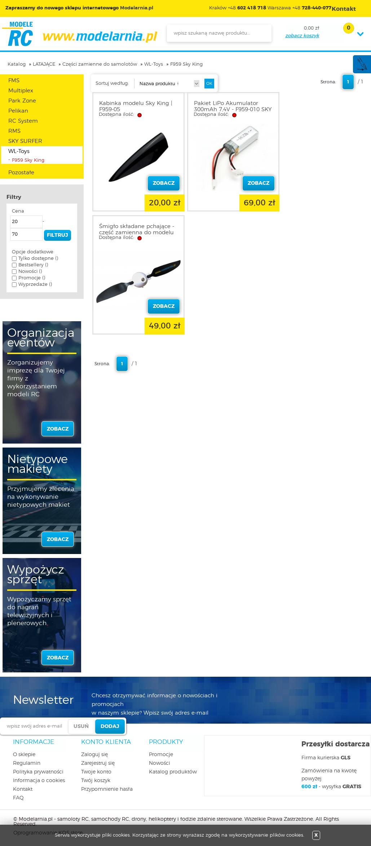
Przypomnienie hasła (107, 789)
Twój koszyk (95, 780)
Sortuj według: (112, 83)
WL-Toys (153, 64)
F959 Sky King (186, 64)
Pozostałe (21, 172)
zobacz (58, 429)
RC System (23, 121)
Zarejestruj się (98, 763)
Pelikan (18, 111)
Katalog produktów (173, 772)
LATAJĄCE (44, 64)
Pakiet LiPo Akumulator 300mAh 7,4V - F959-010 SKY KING (225, 109)
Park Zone (22, 101)
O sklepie (24, 754)
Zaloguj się (94, 754)
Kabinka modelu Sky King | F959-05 (135, 106)
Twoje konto (96, 772)
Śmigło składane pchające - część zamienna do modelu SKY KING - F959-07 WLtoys (323, 109)
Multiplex (20, 90)
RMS (14, 131)
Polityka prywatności (38, 772)
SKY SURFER (25, 141)
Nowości (159, 763)
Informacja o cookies (39, 780)
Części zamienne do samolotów (99, 64)
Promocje (161, 754)
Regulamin (26, 763)
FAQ (18, 798)
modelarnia (79, 34)
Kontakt (22, 789)
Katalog (17, 64)
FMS (13, 80)
